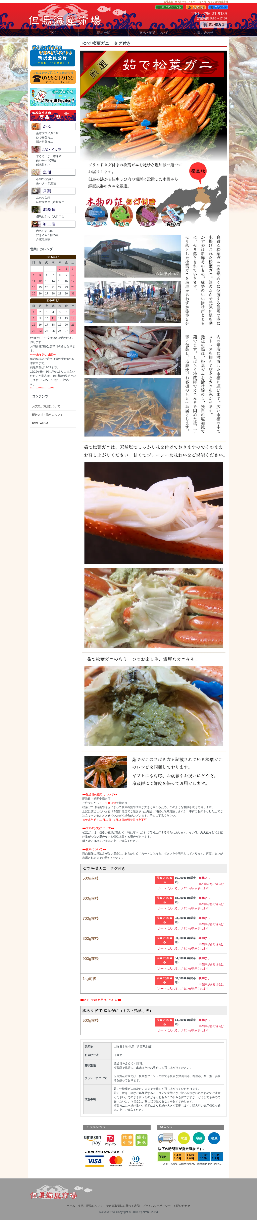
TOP (53, 32)
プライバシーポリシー (157, 1205)
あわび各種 (43, 197)
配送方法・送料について (47, 414)
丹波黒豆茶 (43, 239)
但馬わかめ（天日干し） (51, 216)
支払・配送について (153, 32)
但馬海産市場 (106, 1212)
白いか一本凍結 (46, 160)
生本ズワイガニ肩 (47, 133)
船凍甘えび (43, 164)
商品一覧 (103, 32)
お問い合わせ (203, 32)
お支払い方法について (46, 406)
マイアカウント (169, 7)
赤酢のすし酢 (44, 230)
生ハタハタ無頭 (46, 183)
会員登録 (196, 7)
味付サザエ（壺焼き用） (51, 202)
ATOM (44, 423)
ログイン (218, 7)
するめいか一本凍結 (48, 156)
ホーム (71, 1205)
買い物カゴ (213, 24)
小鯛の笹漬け (44, 179)
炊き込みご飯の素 (47, 235)
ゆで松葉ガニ (44, 137)
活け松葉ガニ (44, 141)
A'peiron (144, 1212)
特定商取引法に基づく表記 (123, 1205)
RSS (35, 423)
